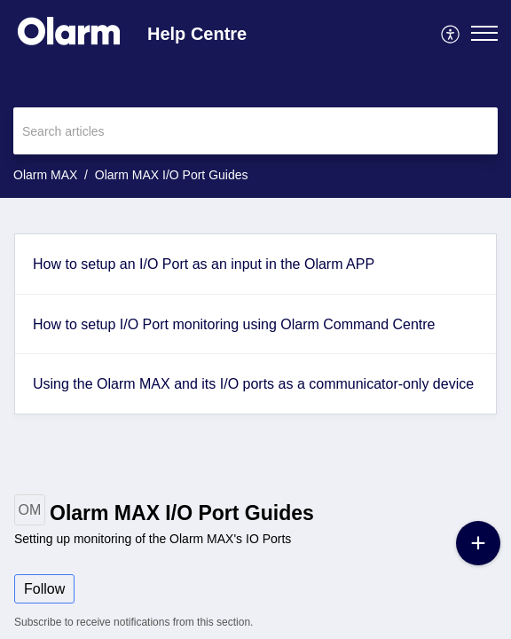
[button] (451, 32)
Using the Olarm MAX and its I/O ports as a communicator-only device (253, 383)
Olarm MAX (45, 175)
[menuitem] (451, 32)
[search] (255, 130)
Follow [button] (44, 588)
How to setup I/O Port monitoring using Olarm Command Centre (234, 324)
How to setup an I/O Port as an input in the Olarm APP (203, 264)
